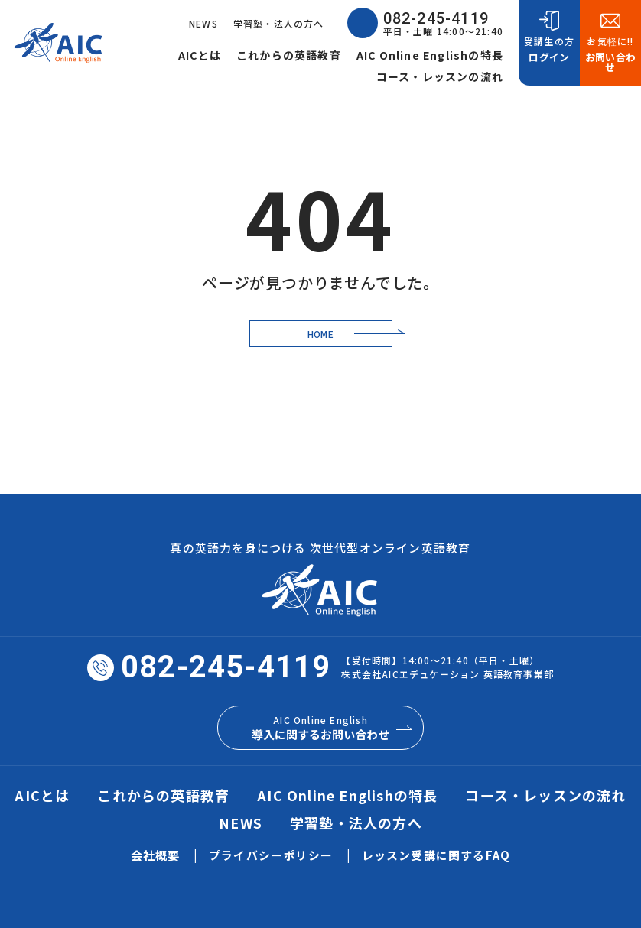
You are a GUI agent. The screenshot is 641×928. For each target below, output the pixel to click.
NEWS (203, 23)
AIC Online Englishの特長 (429, 55)
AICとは (199, 55)
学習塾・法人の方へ (278, 23)
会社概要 (156, 855)
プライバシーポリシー (271, 855)
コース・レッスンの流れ (439, 76)
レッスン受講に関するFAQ (436, 855)
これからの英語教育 (288, 55)
